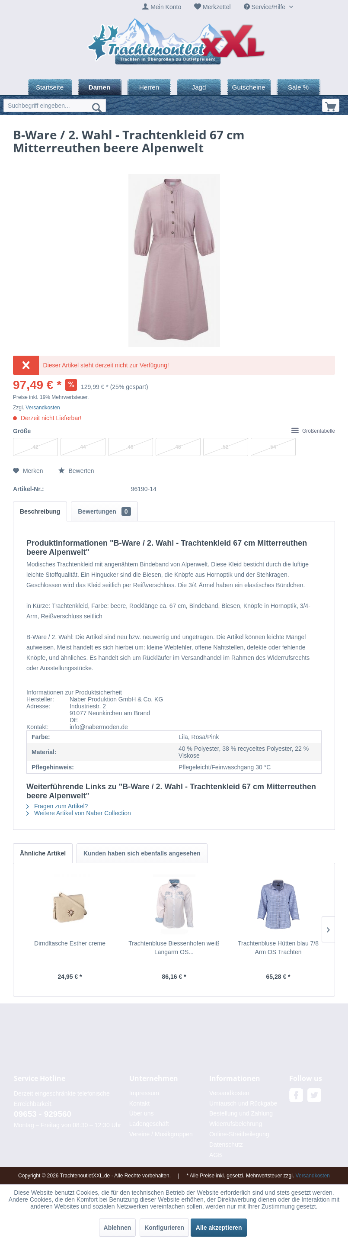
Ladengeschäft (149, 1123)
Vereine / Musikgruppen (161, 1134)
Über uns (141, 1113)
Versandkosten (43, 408)
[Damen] (100, 87)
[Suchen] (97, 107)
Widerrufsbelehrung (235, 1123)
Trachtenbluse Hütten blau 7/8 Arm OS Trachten (278, 947)
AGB (215, 1154)
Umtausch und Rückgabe (243, 1103)
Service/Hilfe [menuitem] (265, 6)
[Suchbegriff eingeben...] (54, 105)
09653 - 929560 (42, 1114)
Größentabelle (313, 431)
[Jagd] (199, 87)
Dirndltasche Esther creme (69, 943)
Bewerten (76, 470)
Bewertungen (104, 511)
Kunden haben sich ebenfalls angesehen (142, 853)
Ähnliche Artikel (43, 853)
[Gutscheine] (249, 87)
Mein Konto (165, 6)
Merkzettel (217, 6)
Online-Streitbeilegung (239, 1134)
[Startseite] (50, 87)
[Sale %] (298, 87)
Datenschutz (226, 1144)
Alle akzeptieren (219, 1227)
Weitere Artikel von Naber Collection (78, 813)
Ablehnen (117, 1227)
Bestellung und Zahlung (241, 1113)
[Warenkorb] (330, 105)
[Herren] (149, 87)
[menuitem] (162, 7)
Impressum (144, 1093)
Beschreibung (40, 511)
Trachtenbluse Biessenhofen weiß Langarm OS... (173, 947)
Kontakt (139, 1103)
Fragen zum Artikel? (57, 806)
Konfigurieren (164, 1227)
